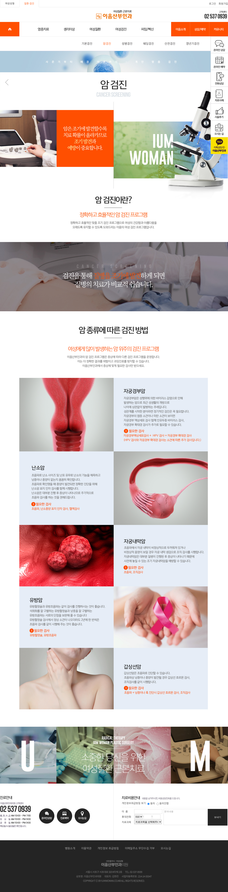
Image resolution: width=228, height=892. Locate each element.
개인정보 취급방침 (108, 848)
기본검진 (87, 43)
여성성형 (10, 3)
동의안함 (163, 803)
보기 (143, 803)
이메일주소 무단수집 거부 (140, 848)
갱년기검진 (192, 43)
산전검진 (170, 43)
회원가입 (223, 3)
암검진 (107, 43)
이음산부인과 (114, 15)
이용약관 (86, 848)
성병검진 (127, 43)
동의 (151, 803)
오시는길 (166, 848)
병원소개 (70, 848)
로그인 (212, 3)
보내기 (217, 817)
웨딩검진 (148, 43)
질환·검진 (29, 3)
